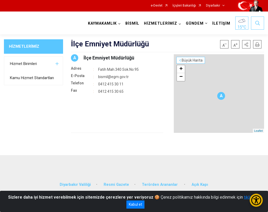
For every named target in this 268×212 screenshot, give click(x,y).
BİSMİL (132, 23)
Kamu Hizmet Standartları (32, 77)
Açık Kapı (200, 184)
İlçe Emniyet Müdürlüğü (108, 58)
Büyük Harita (192, 60)
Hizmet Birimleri (23, 63)
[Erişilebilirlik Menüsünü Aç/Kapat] (256, 200)
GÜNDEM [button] (195, 23)
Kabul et (135, 204)
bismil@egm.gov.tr (113, 77)
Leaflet (258, 130)
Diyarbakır (213, 5)
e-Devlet (157, 5)
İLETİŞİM (221, 23)
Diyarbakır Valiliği (75, 184)
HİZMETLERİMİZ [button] (160, 23)
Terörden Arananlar (160, 184)
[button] (246, 44)
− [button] (181, 77)
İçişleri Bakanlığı (184, 5)
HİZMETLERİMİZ (24, 46)
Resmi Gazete (116, 184)
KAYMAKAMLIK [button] (102, 23)
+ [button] (181, 69)
